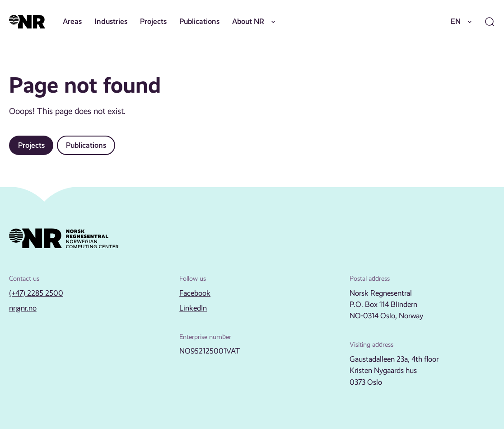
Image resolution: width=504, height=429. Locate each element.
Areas (72, 21)
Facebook (194, 293)
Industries (110, 21)
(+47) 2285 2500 (36, 293)
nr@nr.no (23, 308)
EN (463, 21)
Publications (199, 21)
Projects (153, 21)
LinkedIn (193, 308)
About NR (255, 21)
